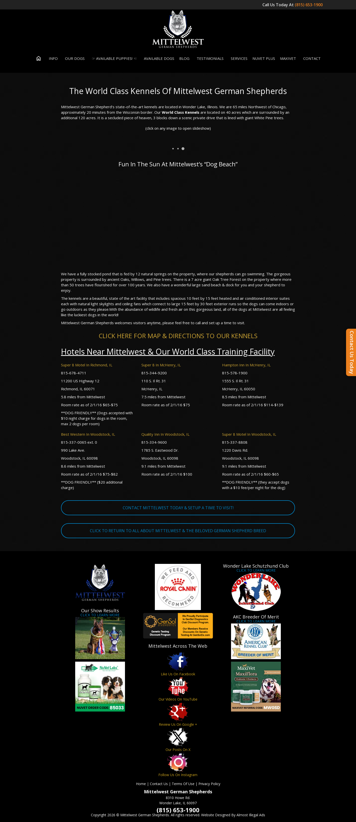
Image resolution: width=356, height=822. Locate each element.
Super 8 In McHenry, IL (161, 364)
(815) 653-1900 (309, 4)
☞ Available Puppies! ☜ (113, 58)
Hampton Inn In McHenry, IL (246, 364)
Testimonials (209, 58)
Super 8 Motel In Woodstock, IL (249, 434)
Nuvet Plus (263, 58)
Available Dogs (158, 58)
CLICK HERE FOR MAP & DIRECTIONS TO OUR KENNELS (178, 335)
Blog (184, 58)
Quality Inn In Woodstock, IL (165, 434)
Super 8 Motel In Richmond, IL (86, 364)
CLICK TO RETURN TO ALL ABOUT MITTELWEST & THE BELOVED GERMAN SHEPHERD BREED (178, 530)
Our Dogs (74, 58)
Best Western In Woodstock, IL (88, 434)
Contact (311, 58)
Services (238, 58)
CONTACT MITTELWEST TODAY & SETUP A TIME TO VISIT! (178, 508)
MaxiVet (288, 58)
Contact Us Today (352, 352)
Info (52, 58)
